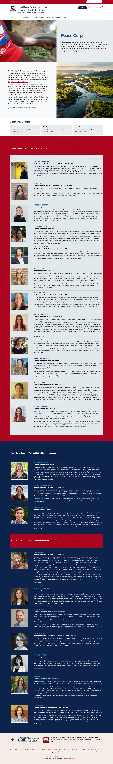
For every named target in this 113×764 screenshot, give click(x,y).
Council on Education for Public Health (62, 739)
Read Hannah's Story (39, 668)
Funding (57, 17)
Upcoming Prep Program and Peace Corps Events (22, 107)
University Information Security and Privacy (56, 756)
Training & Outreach (37, 17)
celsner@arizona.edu (16, 131)
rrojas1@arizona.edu (48, 131)
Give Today (82, 7)
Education (25, 17)
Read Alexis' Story (38, 724)
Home (12, 17)
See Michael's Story (39, 529)
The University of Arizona (68, 758)
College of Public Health (95, 7)
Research (48, 17)
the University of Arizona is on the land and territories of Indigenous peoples (43, 749)
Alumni (64, 17)
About (17, 17)
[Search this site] (92, 1)
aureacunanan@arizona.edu (81, 131)
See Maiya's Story (38, 582)
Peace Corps (88, 44)
